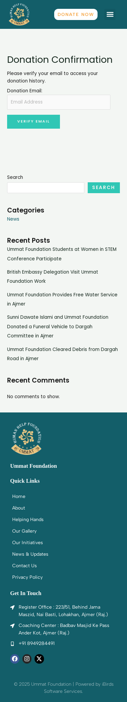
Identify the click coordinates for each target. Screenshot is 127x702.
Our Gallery (24, 531)
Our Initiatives (27, 543)
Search (15, 177)
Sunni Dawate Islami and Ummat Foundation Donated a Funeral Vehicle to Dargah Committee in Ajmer (57, 326)
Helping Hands (28, 519)
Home (18, 496)
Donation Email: (24, 91)
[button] (109, 14)
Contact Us (24, 566)
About (18, 508)
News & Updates (30, 554)
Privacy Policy (27, 577)
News (13, 219)
